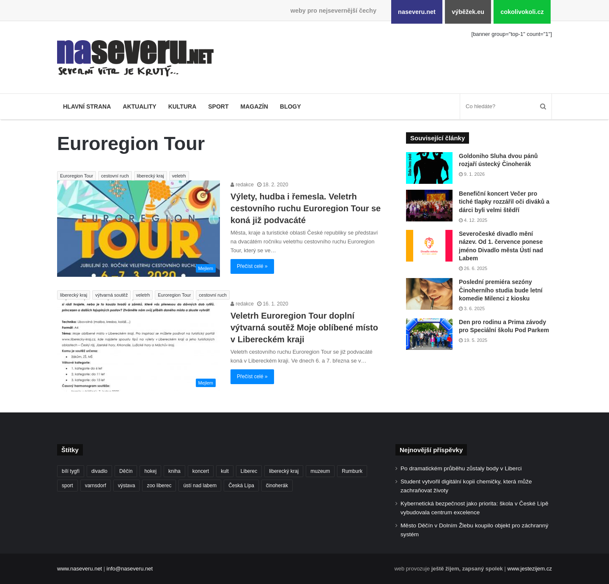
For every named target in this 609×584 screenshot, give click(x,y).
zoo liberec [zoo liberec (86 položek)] (159, 485)
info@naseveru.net (130, 568)
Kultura (182, 106)
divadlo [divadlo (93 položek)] (99, 471)
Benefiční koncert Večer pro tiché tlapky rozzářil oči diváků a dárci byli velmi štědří (504, 201)
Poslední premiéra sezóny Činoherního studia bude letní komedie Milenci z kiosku (501, 290)
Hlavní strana (87, 106)
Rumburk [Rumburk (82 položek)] (352, 471)
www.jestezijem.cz (530, 568)
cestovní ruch (115, 175)
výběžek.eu (468, 11)
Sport (218, 106)
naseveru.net (417, 11)
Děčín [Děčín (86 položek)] (125, 471)
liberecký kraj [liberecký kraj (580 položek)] (284, 471)
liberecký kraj (150, 175)
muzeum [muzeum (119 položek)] (320, 471)
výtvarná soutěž (111, 294)
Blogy (290, 106)
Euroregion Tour (76, 175)
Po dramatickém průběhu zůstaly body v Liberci (461, 468)
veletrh (179, 175)
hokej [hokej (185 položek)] (150, 471)
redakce (242, 185)
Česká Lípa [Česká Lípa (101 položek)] (241, 485)
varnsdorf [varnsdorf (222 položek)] (95, 485)
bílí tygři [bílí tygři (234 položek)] (71, 471)
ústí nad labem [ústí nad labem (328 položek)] (200, 485)
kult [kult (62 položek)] (225, 471)
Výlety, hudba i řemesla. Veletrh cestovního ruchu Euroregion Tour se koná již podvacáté (305, 208)
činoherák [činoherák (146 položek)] (277, 485)
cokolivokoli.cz (521, 11)
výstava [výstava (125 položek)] (126, 485)
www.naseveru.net (79, 568)
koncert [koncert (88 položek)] (200, 471)
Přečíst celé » (252, 266)
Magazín (254, 106)
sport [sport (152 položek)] (67, 485)
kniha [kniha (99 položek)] (174, 471)
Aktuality (139, 106)
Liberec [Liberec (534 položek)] (249, 471)
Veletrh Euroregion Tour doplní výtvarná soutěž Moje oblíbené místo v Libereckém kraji (304, 327)
